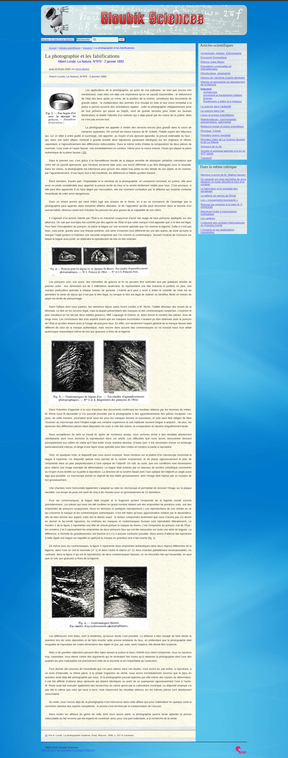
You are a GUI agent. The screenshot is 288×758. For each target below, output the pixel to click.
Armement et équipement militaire (222, 95)
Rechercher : (83, 39)
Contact (78, 750)
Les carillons (208, 218)
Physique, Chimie (211, 130)
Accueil (53, 48)
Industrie (87, 48)
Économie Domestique (214, 57)
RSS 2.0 (90, 750)
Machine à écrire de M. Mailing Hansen (223, 174)
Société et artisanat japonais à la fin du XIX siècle (223, 152)
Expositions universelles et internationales (216, 67)
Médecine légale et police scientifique (222, 126)
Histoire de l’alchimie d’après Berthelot (223, 77)
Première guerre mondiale (216, 135)
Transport (206, 157)
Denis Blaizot (82, 69)
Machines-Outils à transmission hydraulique (219, 213)
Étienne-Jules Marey (212, 61)
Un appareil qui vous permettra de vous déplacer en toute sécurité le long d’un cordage (223, 182)
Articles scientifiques (69, 48)
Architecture (210, 92)
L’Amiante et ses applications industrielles (217, 231)
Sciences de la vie (211, 146)
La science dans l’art (212, 110)
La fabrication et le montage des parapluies (219, 190)
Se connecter (64, 750)
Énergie (207, 98)
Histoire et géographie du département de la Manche (223, 83)
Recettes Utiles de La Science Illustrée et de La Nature (223, 141)
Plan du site (48, 750)
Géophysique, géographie (215, 73)
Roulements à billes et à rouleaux (222, 101)
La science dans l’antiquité (216, 106)
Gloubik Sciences (174, 16)
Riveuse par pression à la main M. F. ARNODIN (222, 206)
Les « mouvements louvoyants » (219, 200)
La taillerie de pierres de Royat (218, 195)
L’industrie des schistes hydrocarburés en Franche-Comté (223, 224)
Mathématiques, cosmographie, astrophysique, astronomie (219, 121)
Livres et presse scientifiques (217, 115)
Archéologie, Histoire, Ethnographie (221, 53)
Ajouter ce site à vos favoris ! (57, 39)
